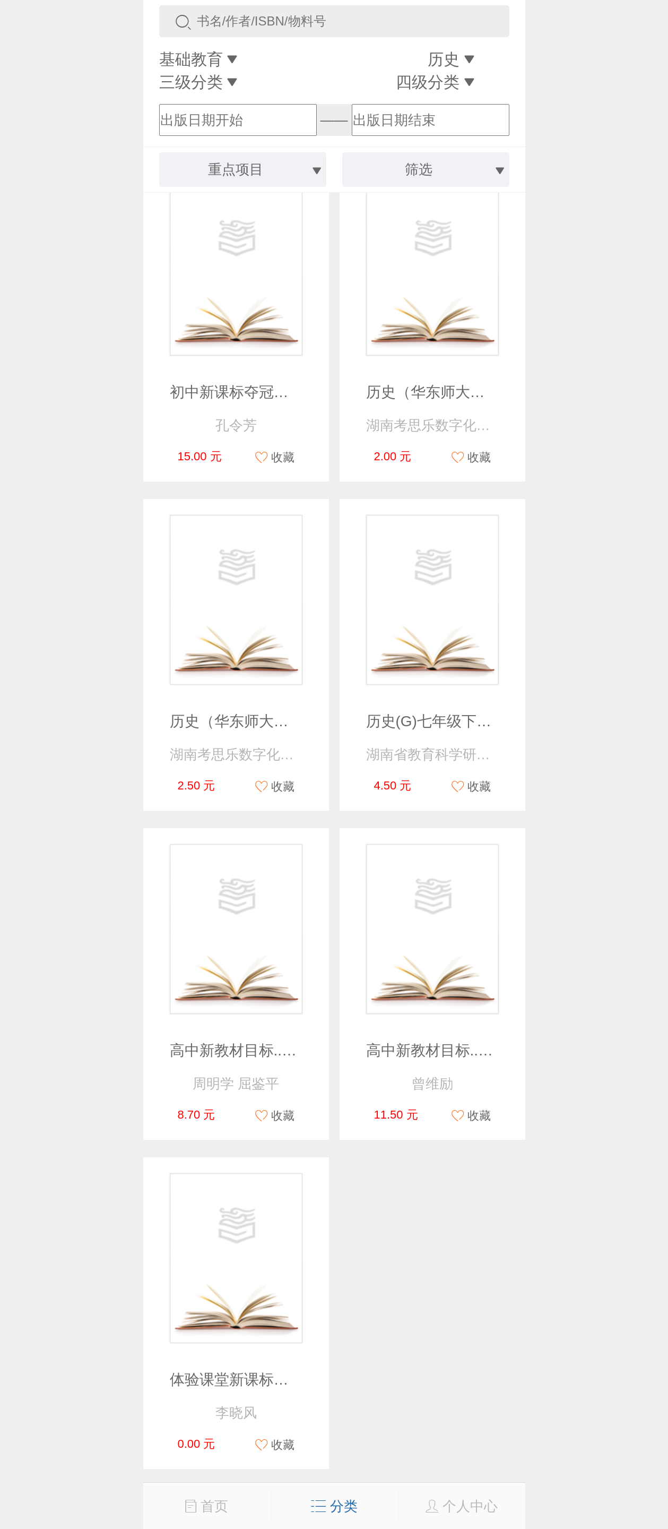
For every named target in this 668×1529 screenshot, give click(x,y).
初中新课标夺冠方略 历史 (253, 392)
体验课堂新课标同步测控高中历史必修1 (300, 1379)
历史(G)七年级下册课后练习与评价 (480, 721)
